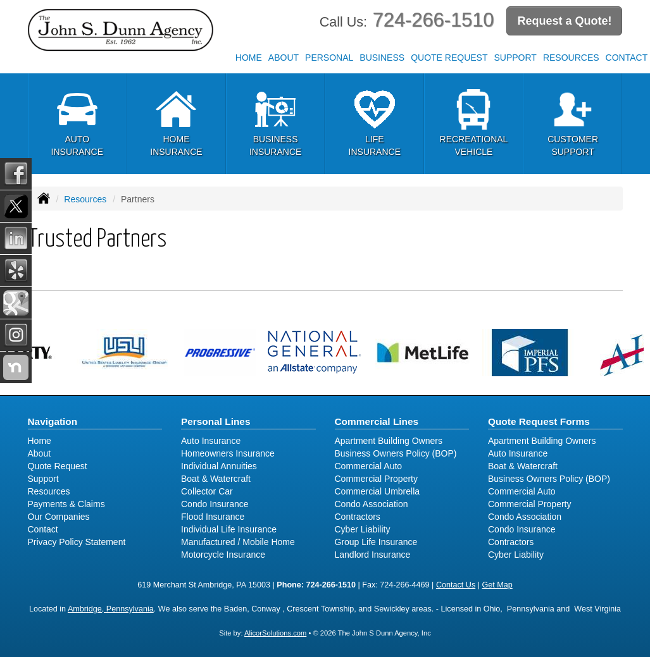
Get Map (497, 584)
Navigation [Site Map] (53, 421)
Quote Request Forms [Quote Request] (539, 421)
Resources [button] (571, 57)
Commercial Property (376, 479)
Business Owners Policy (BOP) (396, 453)
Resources (85, 199)
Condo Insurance (215, 504)
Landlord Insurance (373, 555)
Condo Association (371, 504)
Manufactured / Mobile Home (238, 542)
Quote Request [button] (449, 57)
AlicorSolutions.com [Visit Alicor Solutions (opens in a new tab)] (275, 633)
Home (248, 57)
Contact (43, 529)
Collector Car (207, 491)
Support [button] (515, 57)
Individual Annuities (219, 466)
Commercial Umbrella (377, 491)
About (283, 57)
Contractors (357, 517)
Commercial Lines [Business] (377, 421)
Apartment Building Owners (388, 441)
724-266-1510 (433, 20)
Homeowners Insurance (228, 453)
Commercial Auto (369, 466)
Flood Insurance (212, 517)
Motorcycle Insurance (223, 555)
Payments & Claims (66, 504)
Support (43, 479)
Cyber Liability (363, 529)
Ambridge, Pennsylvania (111, 609)
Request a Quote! (564, 21)
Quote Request (57, 466)
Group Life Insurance (376, 542)
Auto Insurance (211, 441)
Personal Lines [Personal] (216, 421)
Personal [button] (329, 57)
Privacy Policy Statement (77, 542)
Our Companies (59, 517)
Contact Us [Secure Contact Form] (455, 584)
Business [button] (381, 57)
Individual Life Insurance (229, 529)
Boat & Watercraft (216, 479)
